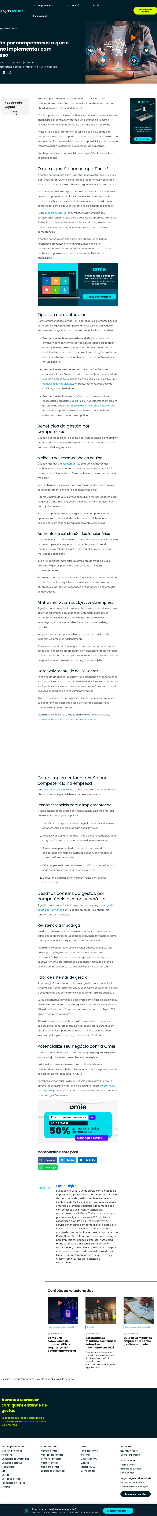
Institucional (40, 16)
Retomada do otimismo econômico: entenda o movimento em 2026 (100, 1342)
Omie (96, 5)
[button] (4, 72)
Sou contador (73, 5)
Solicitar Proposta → (118, 1510)
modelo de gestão (55, 213)
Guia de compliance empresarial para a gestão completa (138, 1341)
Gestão (16, 28)
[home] (11, 11)
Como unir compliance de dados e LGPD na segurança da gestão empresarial (62, 1344)
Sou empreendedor (43, 5)
